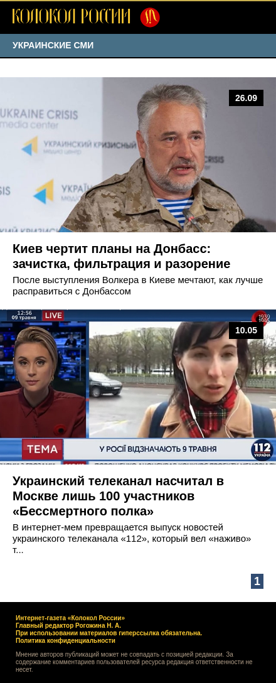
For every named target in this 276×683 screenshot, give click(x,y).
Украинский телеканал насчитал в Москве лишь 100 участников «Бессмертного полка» (118, 496)
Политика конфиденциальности (65, 640)
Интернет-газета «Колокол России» (70, 618)
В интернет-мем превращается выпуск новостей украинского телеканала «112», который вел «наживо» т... (132, 538)
